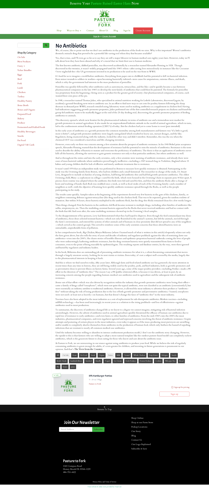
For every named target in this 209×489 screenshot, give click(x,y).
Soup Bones (153, 355)
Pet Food (21, 140)
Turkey (21, 96)
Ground (127, 355)
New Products (24, 61)
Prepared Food (24, 114)
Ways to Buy (74, 30)
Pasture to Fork (95, 384)
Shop (59, 30)
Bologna (165, 355)
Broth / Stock (61, 361)
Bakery (20, 118)
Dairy (21, 66)
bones (65, 367)
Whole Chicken (139, 355)
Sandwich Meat (76, 361)
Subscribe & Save (139, 448)
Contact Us (136, 439)
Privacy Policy (97, 482)
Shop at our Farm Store (142, 422)
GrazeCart (118, 487)
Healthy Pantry (24, 100)
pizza (73, 367)
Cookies (158, 361)
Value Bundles (24, 70)
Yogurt (107, 361)
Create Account (143, 30)
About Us (103, 30)
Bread (181, 361)
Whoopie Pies (170, 361)
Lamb (20, 87)
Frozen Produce (145, 361)
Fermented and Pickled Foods (31, 127)
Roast (75, 355)
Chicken (21, 92)
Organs (101, 355)
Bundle (98, 361)
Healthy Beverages (26, 131)
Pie (58, 367)
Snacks (20, 136)
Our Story (136, 431)
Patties (110, 355)
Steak (93, 355)
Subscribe (98, 429)
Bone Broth (23, 105)
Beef (19, 79)
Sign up (174, 394)
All (58, 355)
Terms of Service (110, 482)
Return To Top (104, 408)
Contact (90, 30)
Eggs (19, 74)
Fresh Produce (131, 361)
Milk (118, 355)
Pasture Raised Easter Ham (111, 3)
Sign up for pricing (181, 387)
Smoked (89, 361)
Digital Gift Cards (25, 144)
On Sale (21, 57)
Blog (115, 30)
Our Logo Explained (141, 444)
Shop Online (137, 418)
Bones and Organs (26, 109)
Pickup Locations (139, 426)
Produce (21, 122)
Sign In (126, 30)
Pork (19, 83)
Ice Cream (118, 361)
